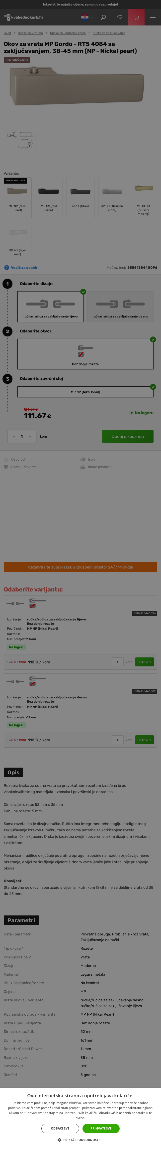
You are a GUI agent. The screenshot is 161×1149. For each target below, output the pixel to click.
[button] (80, 1140)
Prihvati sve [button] (101, 1128)
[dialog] (80, 574)
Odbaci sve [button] (60, 1128)
